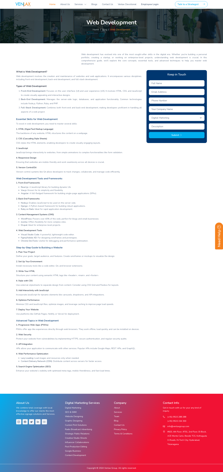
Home (52, 4)
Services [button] (79, 4)
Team (116, 416)
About (117, 407)
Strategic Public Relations (77, 433)
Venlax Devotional (127, 4)
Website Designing (74, 416)
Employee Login (150, 4)
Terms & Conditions (123, 433)
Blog (104, 29)
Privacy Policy (120, 429)
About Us (65, 4)
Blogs (94, 4)
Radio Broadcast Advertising (78, 429)
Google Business (73, 451)
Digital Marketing (73, 407)
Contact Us (107, 4)
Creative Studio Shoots (76, 438)
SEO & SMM (71, 412)
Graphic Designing (73, 420)
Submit (176, 135)
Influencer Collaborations (77, 442)
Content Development (75, 455)
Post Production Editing (76, 446)
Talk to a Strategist (191, 4)
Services (118, 412)
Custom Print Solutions (76, 425)
